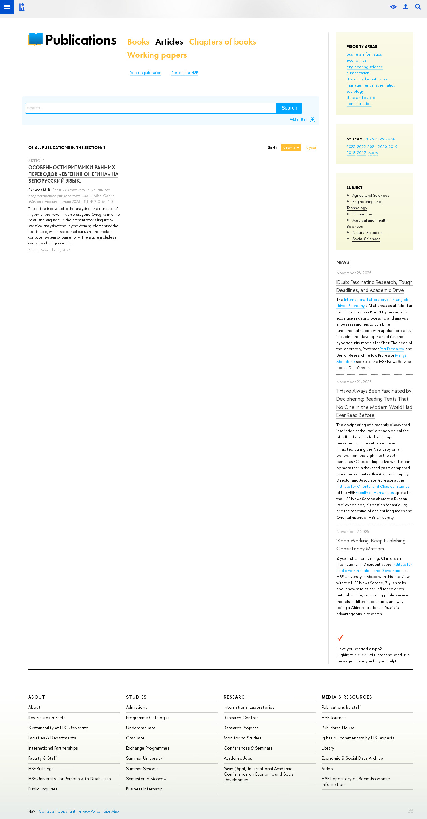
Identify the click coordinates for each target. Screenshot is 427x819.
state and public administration (361, 100)
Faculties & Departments (52, 738)
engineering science (365, 66)
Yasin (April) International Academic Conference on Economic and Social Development (259, 774)
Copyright (66, 811)
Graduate (135, 738)
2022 (361, 146)
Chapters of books (222, 41)
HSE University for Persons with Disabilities (69, 779)
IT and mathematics (364, 79)
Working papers (157, 54)
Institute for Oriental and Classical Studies (372, 486)
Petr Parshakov (392, 348)
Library (328, 748)
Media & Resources (347, 697)
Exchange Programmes (147, 748)
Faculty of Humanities (375, 492)
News (342, 262)
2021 (371, 146)
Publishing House (338, 728)
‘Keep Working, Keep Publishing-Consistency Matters (372, 544)
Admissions (136, 707)
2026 (369, 139)
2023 (351, 146)
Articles (169, 41)
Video (327, 768)
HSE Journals (334, 717)
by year (310, 147)
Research (236, 697)
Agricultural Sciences (370, 195)
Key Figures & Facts (46, 717)
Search (289, 108)
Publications (80, 39)
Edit (410, 810)
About (36, 697)
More (373, 152)
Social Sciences (366, 238)
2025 (379, 139)
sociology (355, 91)
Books (138, 41)
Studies (136, 697)
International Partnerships (53, 748)
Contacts (46, 811)
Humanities (362, 214)
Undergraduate (141, 728)
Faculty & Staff (42, 758)
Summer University (144, 758)
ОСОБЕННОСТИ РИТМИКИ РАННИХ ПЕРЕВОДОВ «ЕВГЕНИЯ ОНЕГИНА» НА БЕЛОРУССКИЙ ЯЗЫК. (73, 174)
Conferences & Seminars (248, 748)
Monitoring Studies (242, 738)
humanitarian (358, 73)
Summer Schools (142, 768)
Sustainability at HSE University (58, 728)
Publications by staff (341, 707)
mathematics (383, 85)
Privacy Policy (89, 811)
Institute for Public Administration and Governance (374, 567)
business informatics (364, 54)
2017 (361, 152)
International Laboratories (249, 707)
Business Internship (144, 789)
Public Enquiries (42, 789)
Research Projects (241, 728)
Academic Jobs (238, 758)
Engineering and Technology (364, 204)
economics (356, 60)
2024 (390, 139)
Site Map (111, 811)
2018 (351, 152)
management (359, 85)
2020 (382, 146)
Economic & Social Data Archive (352, 758)
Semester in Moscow (146, 779)
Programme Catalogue (148, 717)
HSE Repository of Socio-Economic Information (356, 781)
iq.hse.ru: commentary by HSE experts (358, 738)
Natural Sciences (367, 232)
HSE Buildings (40, 768)
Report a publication (145, 72)
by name (288, 147)
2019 (393, 146)
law (385, 79)
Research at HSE (184, 72)
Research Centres (241, 717)
